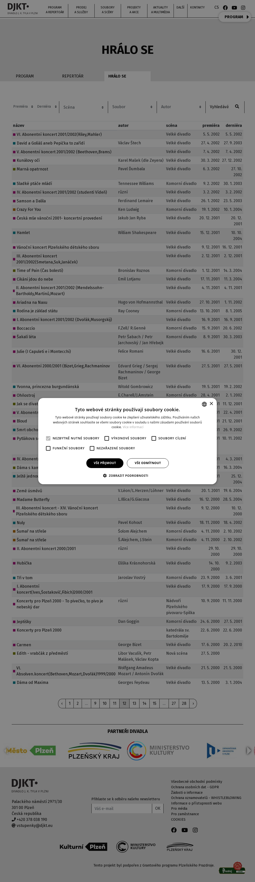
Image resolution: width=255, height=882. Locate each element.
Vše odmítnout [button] (148, 463)
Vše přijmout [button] (105, 463)
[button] (127, 475)
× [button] (211, 404)
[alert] (127, 441)
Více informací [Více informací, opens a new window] (133, 427)
